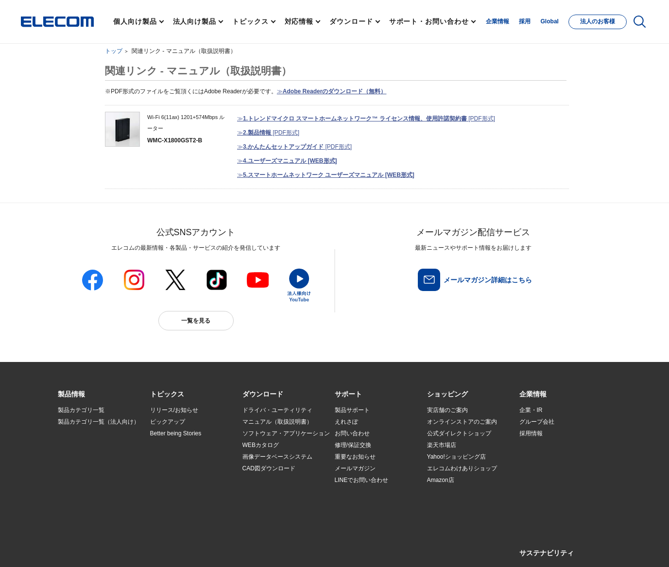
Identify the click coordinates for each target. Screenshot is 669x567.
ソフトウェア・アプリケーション (286, 433)
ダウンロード (351, 21)
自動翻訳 (367, 548)
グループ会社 (536, 421)
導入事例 (69, 468)
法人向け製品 (194, 21)
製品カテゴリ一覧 (81, 410)
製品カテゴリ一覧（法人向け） (98, 421)
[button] (167, 394)
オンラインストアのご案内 (462, 421)
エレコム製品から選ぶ (179, 480)
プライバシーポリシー (210, 548)
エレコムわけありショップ (462, 468)
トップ (113, 51)
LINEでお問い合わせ (362, 480)
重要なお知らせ (355, 456)
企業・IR (531, 410)
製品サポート (352, 410)
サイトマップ (126, 548)
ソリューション (78, 457)
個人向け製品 (134, 21)
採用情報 (531, 433)
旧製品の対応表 (170, 503)
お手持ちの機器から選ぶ (182, 468)
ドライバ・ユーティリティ (277, 410)
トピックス (250, 21)
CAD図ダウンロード (268, 468)
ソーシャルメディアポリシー (276, 548)
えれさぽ (346, 421)
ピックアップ (167, 421)
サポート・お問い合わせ (429, 21)
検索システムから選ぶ (179, 492)
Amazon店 (440, 480)
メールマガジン (355, 468)
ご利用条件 (163, 548)
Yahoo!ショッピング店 (456, 456)
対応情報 (299, 21)
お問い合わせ (352, 433)
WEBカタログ (260, 445)
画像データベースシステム (277, 456)
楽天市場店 (441, 445)
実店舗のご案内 (447, 410)
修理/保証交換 (353, 445)
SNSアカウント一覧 (80, 548)
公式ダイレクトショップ (459, 433)
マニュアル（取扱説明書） (277, 421)
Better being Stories (176, 433)
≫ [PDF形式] (366, 118)
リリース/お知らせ (174, 410)
